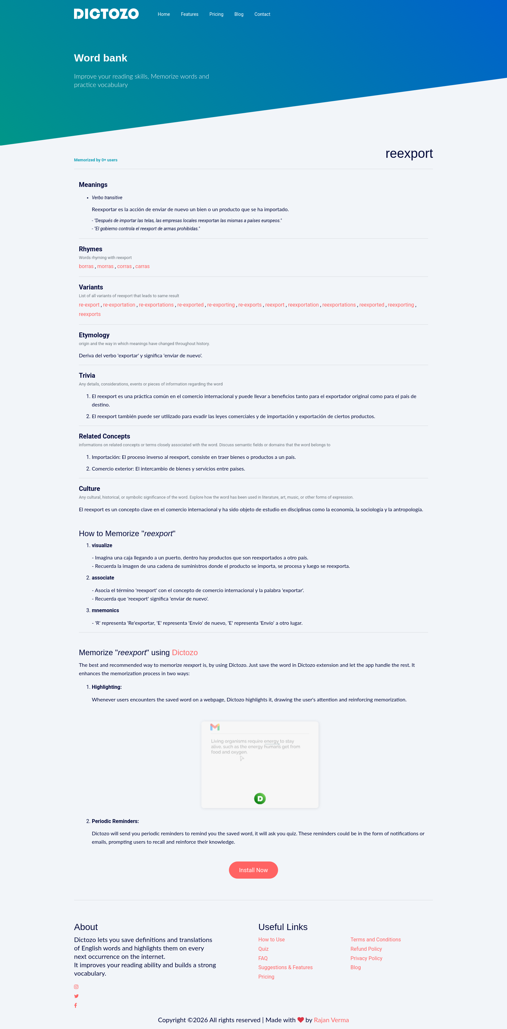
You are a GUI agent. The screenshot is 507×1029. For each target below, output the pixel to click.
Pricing (216, 14)
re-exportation (119, 305)
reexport (274, 305)
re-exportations (156, 305)
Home (164, 14)
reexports (90, 314)
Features (190, 14)
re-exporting (221, 305)
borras (86, 266)
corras (124, 266)
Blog (238, 14)
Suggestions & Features (285, 967)
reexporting (401, 305)
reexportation (303, 305)
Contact (262, 14)
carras (142, 266)
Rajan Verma (331, 1020)
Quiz (263, 949)
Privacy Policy (367, 958)
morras (105, 266)
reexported (372, 305)
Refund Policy (366, 949)
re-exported (190, 305)
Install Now (253, 870)
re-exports (250, 305)
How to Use (271, 940)
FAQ (263, 958)
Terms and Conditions (376, 940)
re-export (89, 305)
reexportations (339, 305)
